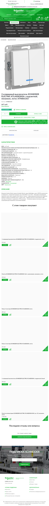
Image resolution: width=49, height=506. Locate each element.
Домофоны (34, 27)
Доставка (32, 479)
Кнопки (29, 25)
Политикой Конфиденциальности (31, 467)
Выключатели (14, 22)
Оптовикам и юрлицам (20, 14)
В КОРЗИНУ (18, 113)
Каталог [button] (9, 14)
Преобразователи (19, 25)
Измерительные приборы (24, 30)
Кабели (27, 27)
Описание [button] (36, 130)
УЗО (12, 25)
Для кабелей (30, 33)
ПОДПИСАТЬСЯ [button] (24, 464)
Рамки (34, 22)
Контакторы (41, 22)
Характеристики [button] (13, 130)
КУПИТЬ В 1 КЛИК (38, 113)
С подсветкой (13, 183)
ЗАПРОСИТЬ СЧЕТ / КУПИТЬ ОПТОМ (24, 117)
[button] (12, 4)
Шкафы (35, 25)
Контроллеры (19, 27)
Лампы (41, 27)
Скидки (32, 489)
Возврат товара (33, 484)
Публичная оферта (10, 493)
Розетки (6, 22)
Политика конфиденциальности (37, 491)
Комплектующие (24, 36)
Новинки (32, 14)
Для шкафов (22, 33)
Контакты (39, 14)
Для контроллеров (11, 33)
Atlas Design (8, 181)
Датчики (41, 25)
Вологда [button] (11, 134)
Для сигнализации (38, 30)
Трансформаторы (10, 30)
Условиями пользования (22, 468)
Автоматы (23, 22)
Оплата (32, 482)
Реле (29, 22)
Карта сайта (8, 491)
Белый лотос (8, 184)
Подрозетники (9, 27)
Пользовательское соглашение (13, 496)
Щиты (6, 25)
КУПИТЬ (5, 279)
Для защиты (39, 33)
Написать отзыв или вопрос (24, 436)
